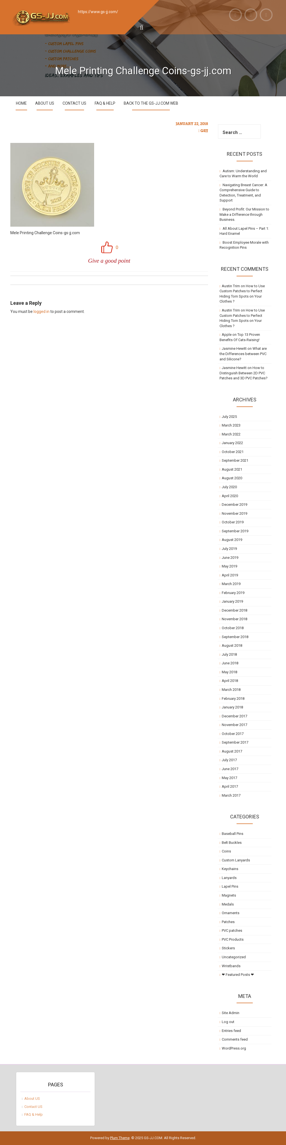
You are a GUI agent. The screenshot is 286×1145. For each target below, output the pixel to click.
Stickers (228, 948)
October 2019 (233, 522)
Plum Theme (120, 1138)
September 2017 (235, 742)
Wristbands (231, 966)
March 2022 (231, 434)
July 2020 (229, 487)
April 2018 (230, 681)
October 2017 (233, 734)
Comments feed (235, 1039)
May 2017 (229, 778)
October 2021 (233, 452)
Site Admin (230, 1013)
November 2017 (234, 725)
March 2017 (231, 795)
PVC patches (232, 930)
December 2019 (234, 504)
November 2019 (234, 513)
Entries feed (231, 1031)
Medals (228, 904)
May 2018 (229, 672)
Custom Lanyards (236, 860)
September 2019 (235, 531)
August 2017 (232, 751)
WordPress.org (234, 1048)
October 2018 (233, 628)
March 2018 (231, 690)
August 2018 (232, 645)
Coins (226, 851)
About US (44, 103)
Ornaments (230, 913)
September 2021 (235, 460)
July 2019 (229, 549)
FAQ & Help (105, 103)
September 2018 (235, 637)
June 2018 (230, 663)
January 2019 (232, 601)
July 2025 (229, 417)
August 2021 (232, 469)
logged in (41, 311)
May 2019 (229, 566)
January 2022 (232, 443)
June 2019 (230, 557)
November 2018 (234, 619)
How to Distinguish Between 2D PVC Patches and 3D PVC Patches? (244, 373)
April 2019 (230, 575)
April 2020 (230, 496)
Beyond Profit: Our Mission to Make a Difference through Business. (245, 214)
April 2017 (230, 786)
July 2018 (229, 654)
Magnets (229, 895)
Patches (228, 922)
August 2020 (232, 478)
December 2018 (234, 610)
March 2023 (231, 425)
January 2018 (232, 707)
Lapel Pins (230, 886)
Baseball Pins (232, 834)
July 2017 (229, 760)
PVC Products (233, 939)
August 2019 (232, 540)
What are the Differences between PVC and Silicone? (243, 353)
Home (21, 103)
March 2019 (231, 584)
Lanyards (229, 878)
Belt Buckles (232, 842)
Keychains (230, 869)
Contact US (74, 103)
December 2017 (234, 716)
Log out (228, 1022)
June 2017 (230, 769)
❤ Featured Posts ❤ (238, 974)
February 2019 (233, 593)
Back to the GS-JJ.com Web (151, 103)
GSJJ (204, 131)
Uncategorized (234, 957)
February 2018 (233, 698)
